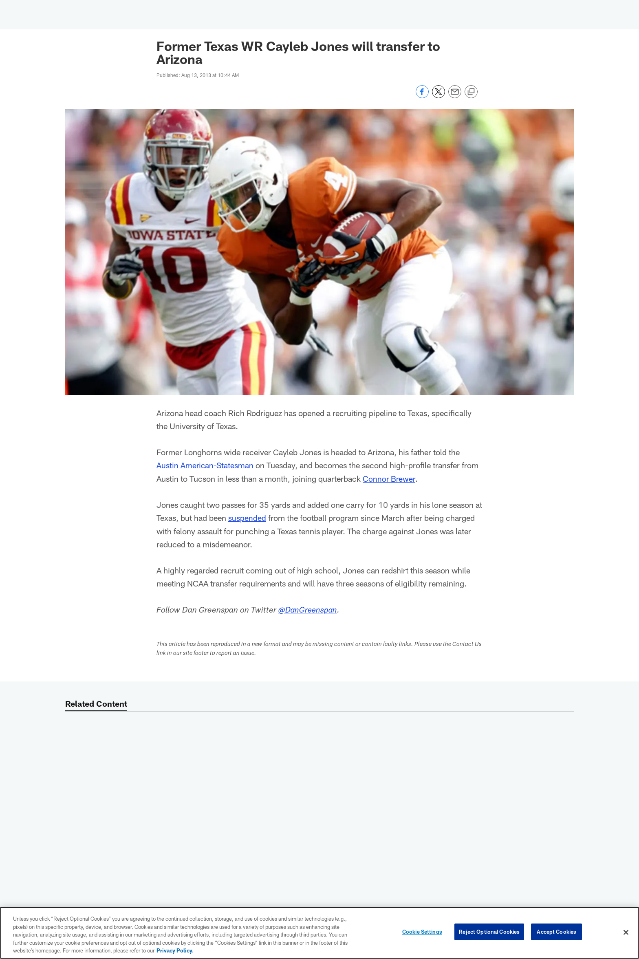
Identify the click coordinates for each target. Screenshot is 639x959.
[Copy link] (471, 92)
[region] (319, 933)
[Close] (626, 932)
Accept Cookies (556, 932)
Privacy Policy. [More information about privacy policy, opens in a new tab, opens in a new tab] (175, 950)
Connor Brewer (389, 478)
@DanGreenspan (308, 610)
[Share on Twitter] (438, 96)
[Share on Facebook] (422, 96)
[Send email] (454, 96)
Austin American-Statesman (205, 465)
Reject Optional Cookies (489, 932)
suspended (247, 517)
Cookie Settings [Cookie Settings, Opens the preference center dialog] (422, 932)
